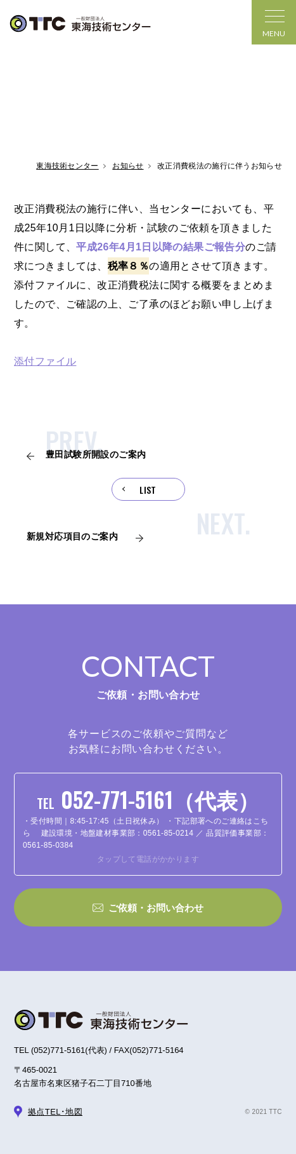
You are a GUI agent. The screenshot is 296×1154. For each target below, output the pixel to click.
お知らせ (127, 165)
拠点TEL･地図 (55, 1112)
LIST (148, 489)
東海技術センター (67, 165)
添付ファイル (45, 361)
